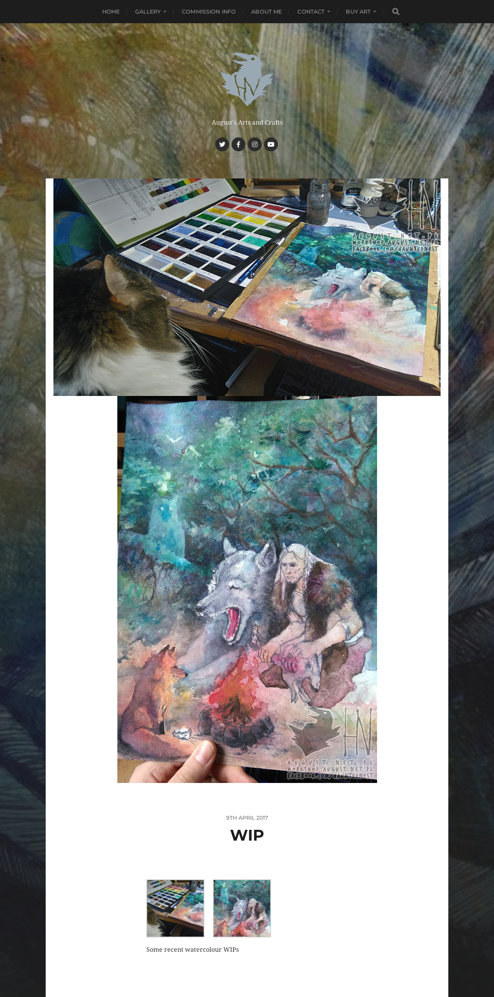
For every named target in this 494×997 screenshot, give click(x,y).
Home (111, 11)
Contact (310, 11)
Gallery (148, 11)
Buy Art (358, 11)
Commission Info (209, 11)
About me (266, 11)
